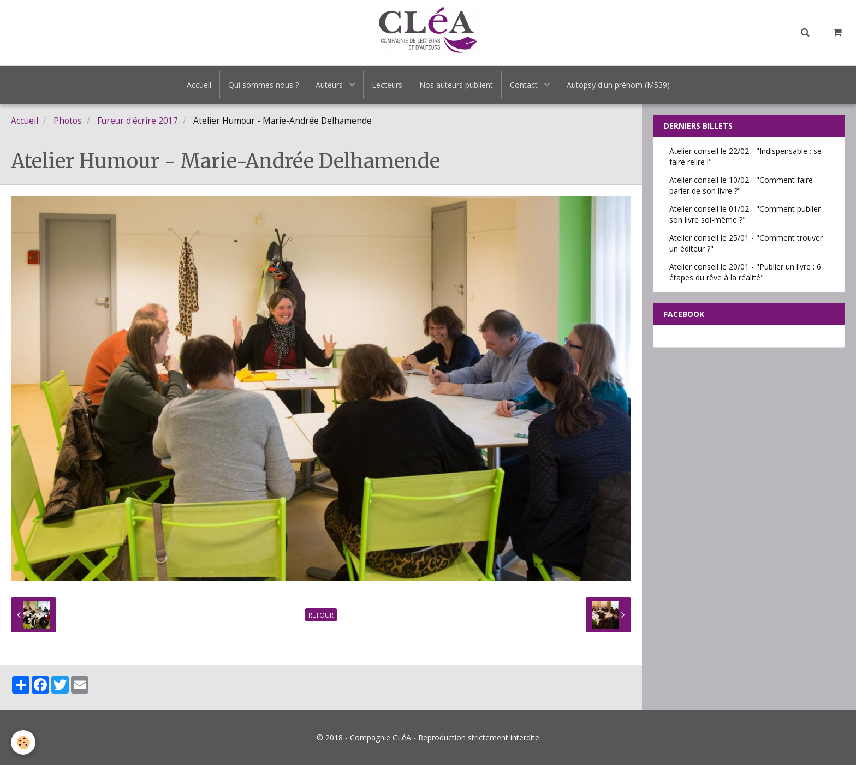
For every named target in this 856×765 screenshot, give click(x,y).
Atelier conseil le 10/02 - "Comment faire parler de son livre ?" (741, 185)
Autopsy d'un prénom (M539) (618, 85)
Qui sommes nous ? (263, 85)
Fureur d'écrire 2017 (137, 121)
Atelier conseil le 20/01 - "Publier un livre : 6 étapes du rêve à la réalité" (745, 272)
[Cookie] (23, 742)
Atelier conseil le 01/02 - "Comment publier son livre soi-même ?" (745, 214)
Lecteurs (387, 85)
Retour (321, 615)
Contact (525, 85)
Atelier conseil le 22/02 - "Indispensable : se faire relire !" (745, 156)
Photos (68, 121)
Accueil (199, 85)
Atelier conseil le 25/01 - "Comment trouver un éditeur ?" (746, 243)
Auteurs (330, 85)
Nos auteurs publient (456, 85)
